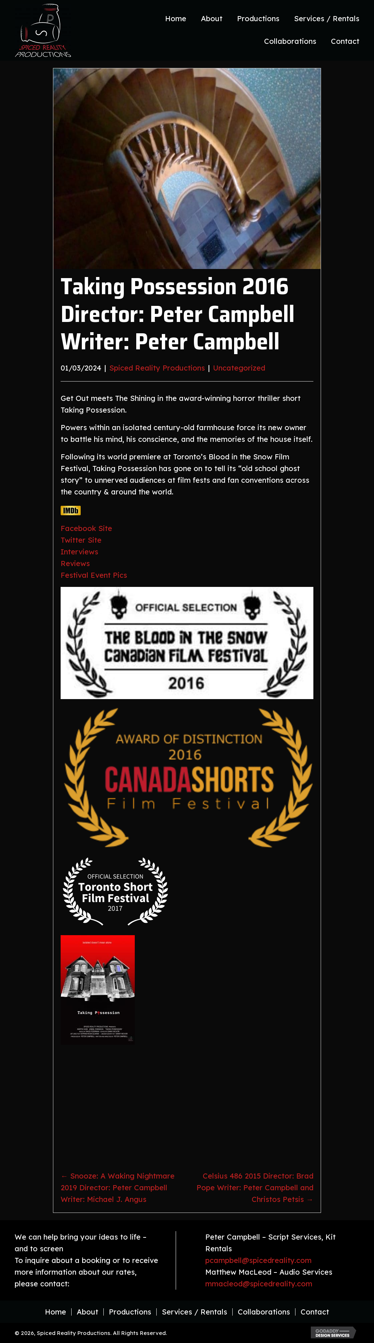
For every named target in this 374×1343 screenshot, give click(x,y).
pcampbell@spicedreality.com (258, 1260)
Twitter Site (81, 540)
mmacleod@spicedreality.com (258, 1283)
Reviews (75, 563)
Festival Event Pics (94, 575)
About (87, 1312)
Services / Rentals (194, 1312)
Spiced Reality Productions (157, 367)
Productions (130, 1312)
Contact (315, 1312)
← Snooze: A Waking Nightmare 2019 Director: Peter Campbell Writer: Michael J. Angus (118, 1187)
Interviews (79, 551)
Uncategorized (239, 367)
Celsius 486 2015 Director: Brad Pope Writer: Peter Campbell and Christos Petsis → (254, 1187)
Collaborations (264, 1312)
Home (55, 1312)
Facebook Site (86, 528)
